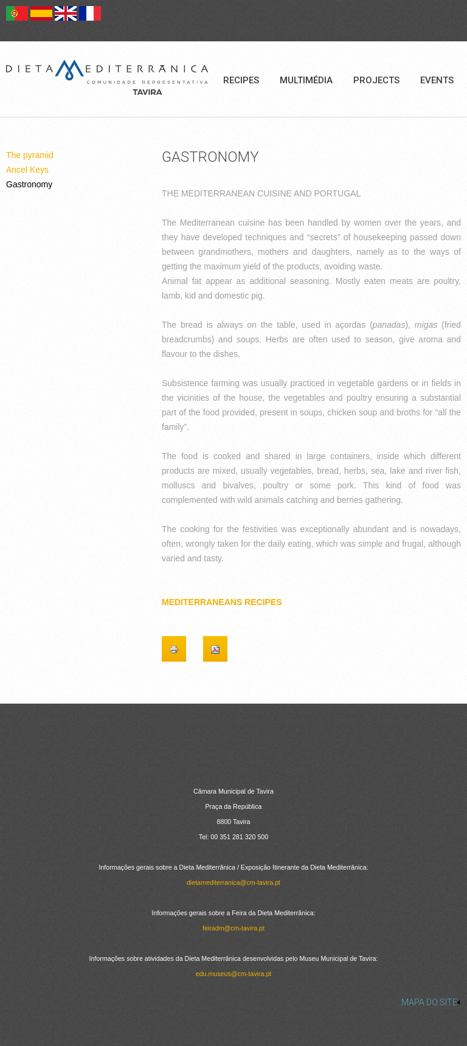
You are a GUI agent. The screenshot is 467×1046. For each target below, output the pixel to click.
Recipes (241, 80)
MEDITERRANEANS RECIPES (222, 602)
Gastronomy (29, 184)
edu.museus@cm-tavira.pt (234, 973)
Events (437, 80)
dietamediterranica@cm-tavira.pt (233, 882)
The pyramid (30, 155)
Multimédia (306, 80)
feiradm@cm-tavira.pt (233, 928)
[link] (233, 1002)
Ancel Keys (27, 170)
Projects (376, 80)
